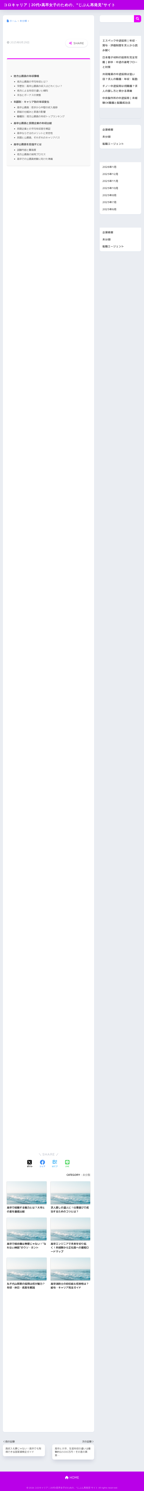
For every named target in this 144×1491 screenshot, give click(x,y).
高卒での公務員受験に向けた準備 (35, 159)
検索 (137, 18)
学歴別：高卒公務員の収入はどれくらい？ (39, 86)
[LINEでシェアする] (67, 1164)
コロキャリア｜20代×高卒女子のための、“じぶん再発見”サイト (59, 5)
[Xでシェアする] (30, 1164)
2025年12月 (110, 174)
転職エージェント (113, 144)
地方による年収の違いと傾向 (32, 90)
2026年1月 (109, 167)
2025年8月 (109, 195)
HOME (72, 1477)
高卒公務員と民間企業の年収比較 (33, 123)
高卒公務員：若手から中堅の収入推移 (37, 107)
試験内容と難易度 (26, 150)
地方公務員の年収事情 (26, 76)
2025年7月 (109, 202)
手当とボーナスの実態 (29, 95)
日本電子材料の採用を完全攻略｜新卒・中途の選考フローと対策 (119, 62)
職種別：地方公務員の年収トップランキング (41, 116)
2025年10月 (110, 188)
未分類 (86, 1174)
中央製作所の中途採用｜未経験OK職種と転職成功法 (119, 100)
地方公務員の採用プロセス (31, 154)
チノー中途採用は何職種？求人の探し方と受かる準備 (119, 88)
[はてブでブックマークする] (55, 1164)
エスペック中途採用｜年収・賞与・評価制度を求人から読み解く (119, 45)
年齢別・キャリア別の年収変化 (31, 102)
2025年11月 (110, 181)
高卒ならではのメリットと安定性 (35, 133)
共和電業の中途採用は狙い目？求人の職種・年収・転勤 (119, 76)
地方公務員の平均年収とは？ (32, 81)
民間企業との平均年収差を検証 (33, 128)
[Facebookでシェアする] (42, 1164)
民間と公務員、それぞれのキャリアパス (38, 137)
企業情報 (107, 129)
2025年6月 (109, 209)
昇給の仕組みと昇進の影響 (31, 112)
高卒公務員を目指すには (28, 144)
